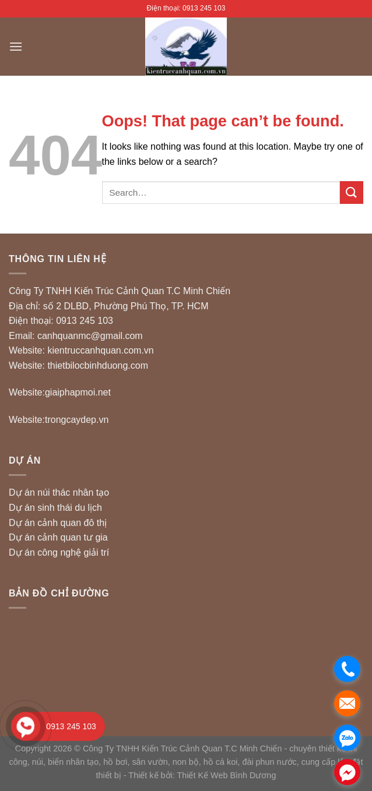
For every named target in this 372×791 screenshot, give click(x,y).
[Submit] (351, 192)
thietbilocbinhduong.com (97, 365)
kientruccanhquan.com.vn (100, 350)
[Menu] (16, 46)
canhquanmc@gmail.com (90, 336)
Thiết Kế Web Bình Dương (226, 775)
